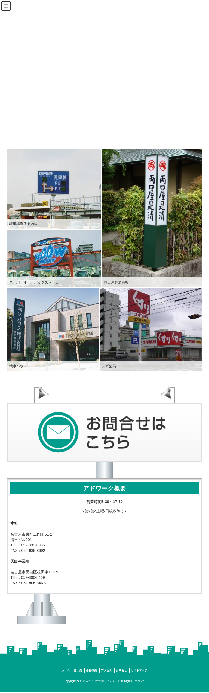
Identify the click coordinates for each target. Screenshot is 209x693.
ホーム (66, 670)
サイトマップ (139, 670)
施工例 (78, 670)
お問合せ (121, 670)
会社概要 (91, 670)
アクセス (106, 670)
